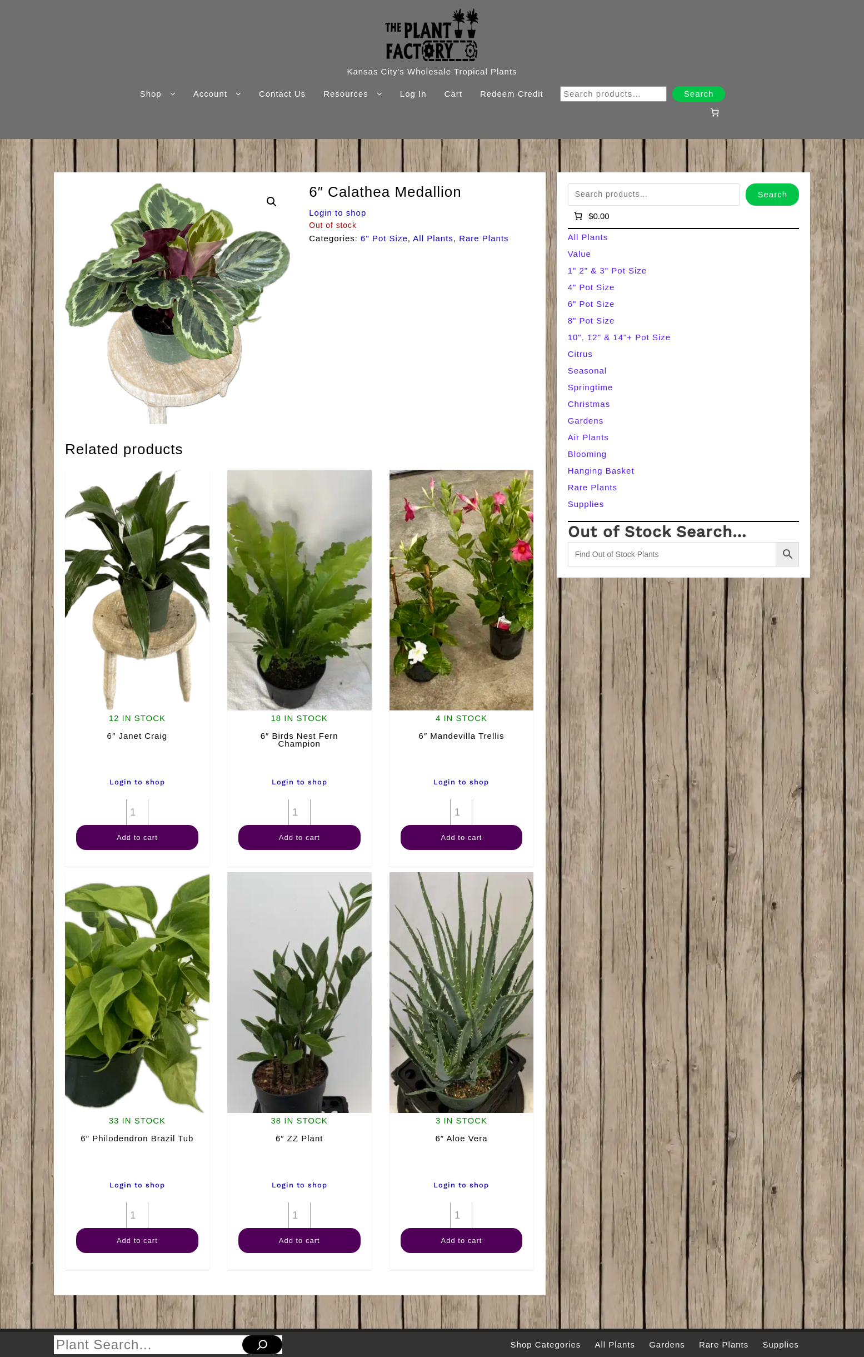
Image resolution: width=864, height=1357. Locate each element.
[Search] (262, 1344)
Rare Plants (483, 238)
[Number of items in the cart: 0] (715, 112)
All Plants (433, 238)
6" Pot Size (384, 238)
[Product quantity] (137, 812)
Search (699, 93)
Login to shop (337, 212)
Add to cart (137, 837)
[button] (272, 202)
